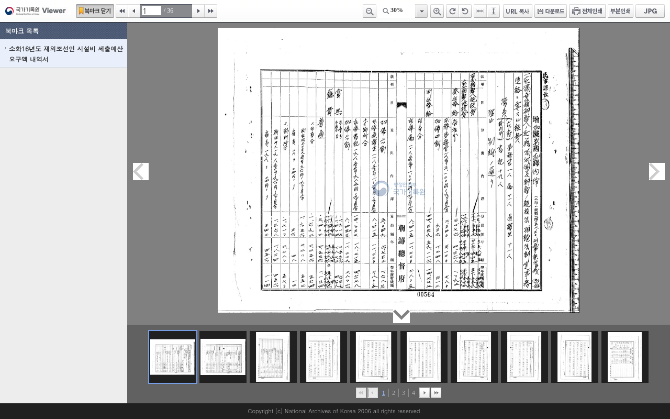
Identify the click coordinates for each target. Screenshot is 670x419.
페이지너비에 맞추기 (480, 11)
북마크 (95, 11)
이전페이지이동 (141, 171)
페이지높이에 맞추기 (494, 11)
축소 (369, 11)
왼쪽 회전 (465, 11)
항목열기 (421, 11)
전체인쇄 (587, 11)
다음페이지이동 (657, 171)
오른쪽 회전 (452, 11)
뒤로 (424, 393)
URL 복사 (517, 11)
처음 (122, 11)
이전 (134, 11)
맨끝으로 (436, 393)
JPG (650, 11)
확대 (437, 11)
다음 (198, 11)
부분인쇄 (620, 11)
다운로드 (550, 11)
